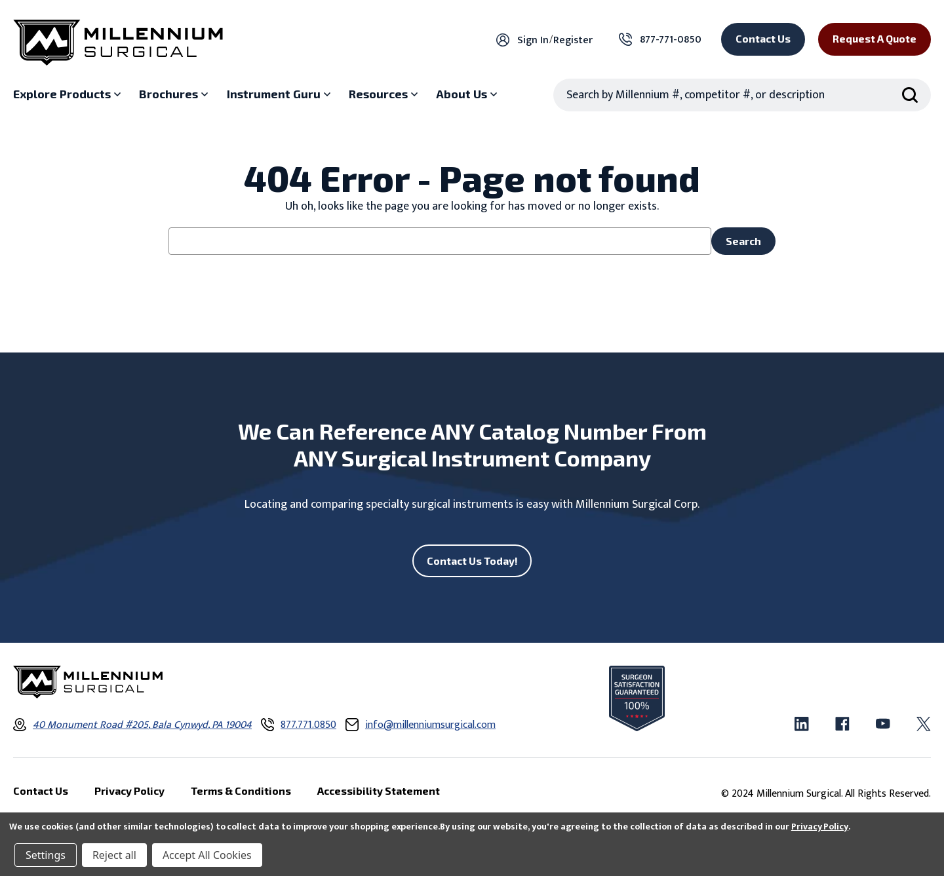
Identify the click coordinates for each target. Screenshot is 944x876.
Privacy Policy (819, 826)
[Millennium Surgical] (118, 43)
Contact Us (763, 38)
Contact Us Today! (472, 560)
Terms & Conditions (241, 791)
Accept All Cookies (207, 855)
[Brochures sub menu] (175, 94)
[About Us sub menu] (468, 94)
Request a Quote (874, 38)
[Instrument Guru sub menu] (280, 94)
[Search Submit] (910, 95)
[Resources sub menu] (385, 94)
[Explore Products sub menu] (68, 94)
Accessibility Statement (378, 791)
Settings (46, 855)
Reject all (114, 855)
